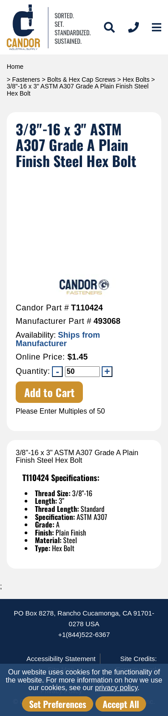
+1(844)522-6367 (84, 634)
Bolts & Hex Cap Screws (81, 79)
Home (15, 66)
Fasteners (26, 79)
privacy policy (116, 687)
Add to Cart (49, 392)
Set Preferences (57, 704)
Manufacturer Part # (53, 321)
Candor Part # (42, 308)
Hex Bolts (136, 79)
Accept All (121, 704)
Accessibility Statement (60, 658)
